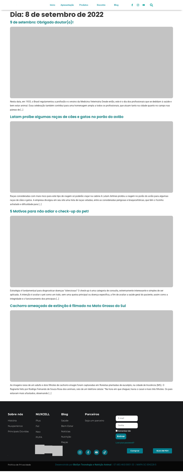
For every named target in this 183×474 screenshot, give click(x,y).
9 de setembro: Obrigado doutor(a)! (41, 22)
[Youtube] (144, 5)
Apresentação (67, 5)
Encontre (102, 5)
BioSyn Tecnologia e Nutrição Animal (92, 464)
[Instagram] (138, 5)
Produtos (85, 5)
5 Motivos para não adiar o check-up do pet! (49, 211)
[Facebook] (132, 5)
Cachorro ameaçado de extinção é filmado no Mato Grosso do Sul (68, 305)
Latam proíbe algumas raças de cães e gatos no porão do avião (66, 116)
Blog (116, 5)
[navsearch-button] (151, 6)
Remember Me (123, 458)
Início (52, 5)
